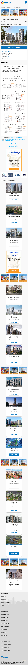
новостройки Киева (14, 137)
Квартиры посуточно (4, 629)
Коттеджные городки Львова (5, 650)
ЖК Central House (14, 527)
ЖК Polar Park (14, 358)
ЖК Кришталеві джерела (14, 297)
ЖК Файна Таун (14, 481)
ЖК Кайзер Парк (14, 582)
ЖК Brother (14, 217)
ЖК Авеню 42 (14, 317)
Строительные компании (5, 623)
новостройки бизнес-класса (9, 139)
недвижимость (8, 60)
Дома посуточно (3, 632)
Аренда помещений (4, 635)
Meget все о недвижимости (14, 657)
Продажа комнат (3, 596)
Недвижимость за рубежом (5, 602)
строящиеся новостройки (8, 140)
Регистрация (25, 5)
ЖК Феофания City (14, 337)
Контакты (2, 605)
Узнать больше (14, 199)
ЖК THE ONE (14, 409)
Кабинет (19, 5)
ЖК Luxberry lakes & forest (13, 146)
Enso (8, 56)
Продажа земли (3, 599)
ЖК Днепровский (14, 240)
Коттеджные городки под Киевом (6, 644)
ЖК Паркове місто (14, 450)
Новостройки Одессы (4, 617)
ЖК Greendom (14, 145)
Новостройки (9, 7)
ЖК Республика (14, 430)
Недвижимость (3, 7)
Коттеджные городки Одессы (5, 647)
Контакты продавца (14, 47)
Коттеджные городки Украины (5, 641)
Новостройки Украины (4, 611)
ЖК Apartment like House (14, 389)
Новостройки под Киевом (5, 614)
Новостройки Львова (4, 620)
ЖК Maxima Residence (14, 195)
